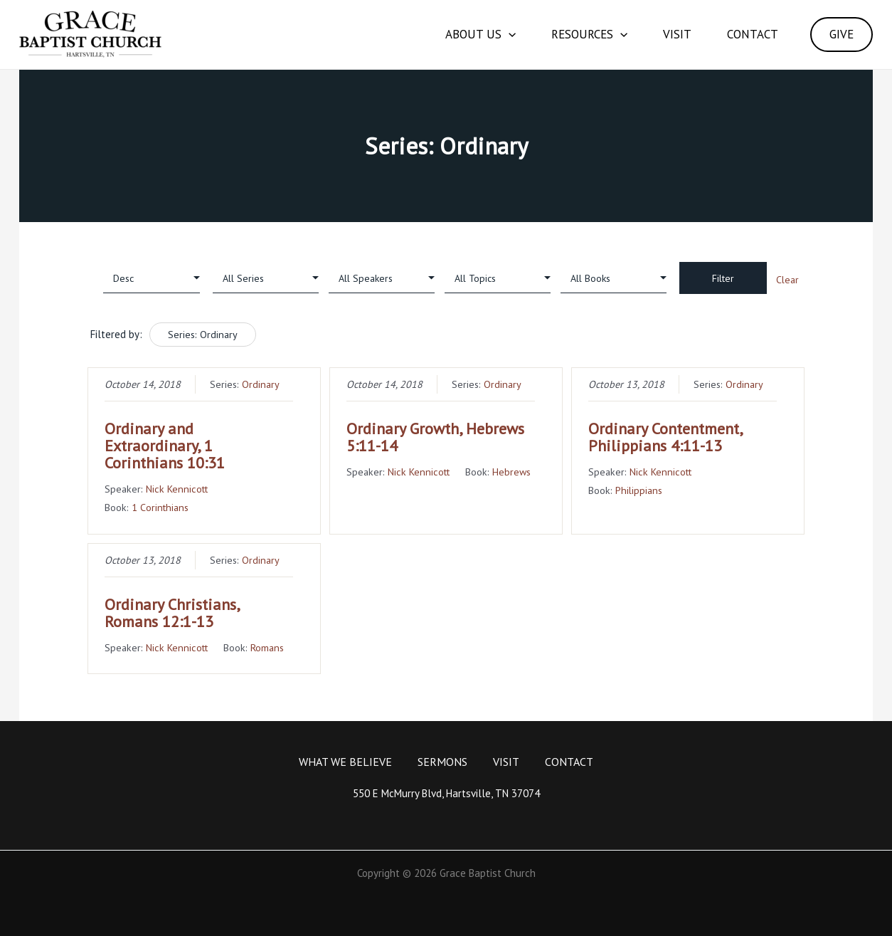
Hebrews (511, 471)
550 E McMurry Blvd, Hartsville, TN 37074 (446, 793)
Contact (752, 34)
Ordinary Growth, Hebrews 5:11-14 (435, 437)
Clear (787, 279)
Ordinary (261, 384)
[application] (508, 35)
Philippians (638, 490)
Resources (589, 35)
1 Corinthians (160, 507)
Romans (267, 647)
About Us (480, 35)
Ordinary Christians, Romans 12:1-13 (172, 612)
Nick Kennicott (177, 488)
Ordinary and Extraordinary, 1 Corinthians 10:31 (165, 446)
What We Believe (345, 761)
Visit (677, 34)
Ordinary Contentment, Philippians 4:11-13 (665, 437)
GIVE (841, 34)
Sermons (442, 761)
